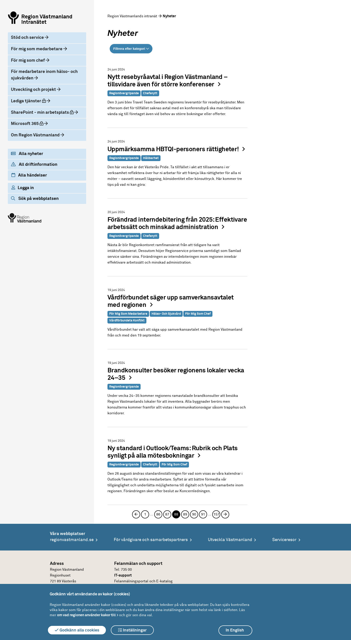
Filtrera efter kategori (129, 48)
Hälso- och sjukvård (166, 313)
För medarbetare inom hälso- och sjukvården (44, 75)
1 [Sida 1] (145, 514)
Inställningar (132, 630)
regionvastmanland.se (72, 540)
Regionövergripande (124, 93)
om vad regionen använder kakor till (86, 615)
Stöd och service (28, 37)
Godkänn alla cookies (77, 630)
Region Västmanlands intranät (132, 16)
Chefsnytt (150, 93)
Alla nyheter (27, 153)
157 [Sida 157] (216, 514)
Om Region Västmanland (35, 135)
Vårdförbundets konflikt (127, 320)
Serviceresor (284, 540)
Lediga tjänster (32, 100)
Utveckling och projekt (34, 89)
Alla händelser (29, 175)
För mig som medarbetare (37, 49)
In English (235, 630)
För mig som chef (28, 60)
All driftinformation (34, 164)
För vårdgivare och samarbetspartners (151, 540)
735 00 (126, 569)
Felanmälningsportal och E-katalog (143, 581)
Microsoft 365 (31, 123)
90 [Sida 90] (194, 514)
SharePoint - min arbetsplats (45, 112)
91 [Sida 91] (203, 514)
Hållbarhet (151, 158)
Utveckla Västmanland (230, 540)
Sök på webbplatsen (35, 198)
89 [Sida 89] (185, 514)
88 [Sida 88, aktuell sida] (176, 514)
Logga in (22, 188)
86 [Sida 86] (158, 514)
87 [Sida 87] (167, 514)
